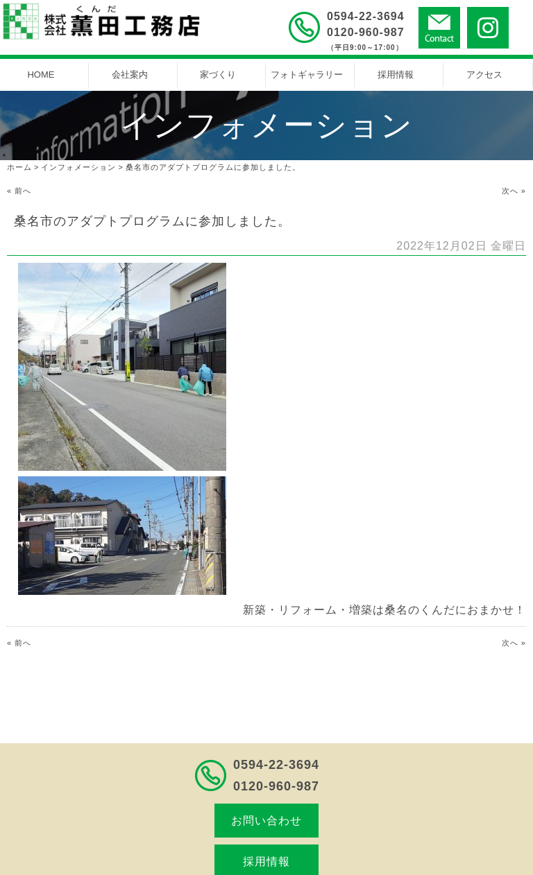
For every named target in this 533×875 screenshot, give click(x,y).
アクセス (484, 74)
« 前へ (19, 191)
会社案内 (130, 74)
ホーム (19, 167)
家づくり (218, 74)
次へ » (514, 191)
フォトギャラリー (307, 74)
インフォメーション (78, 167)
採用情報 (396, 74)
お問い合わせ (266, 820)
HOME (40, 74)
